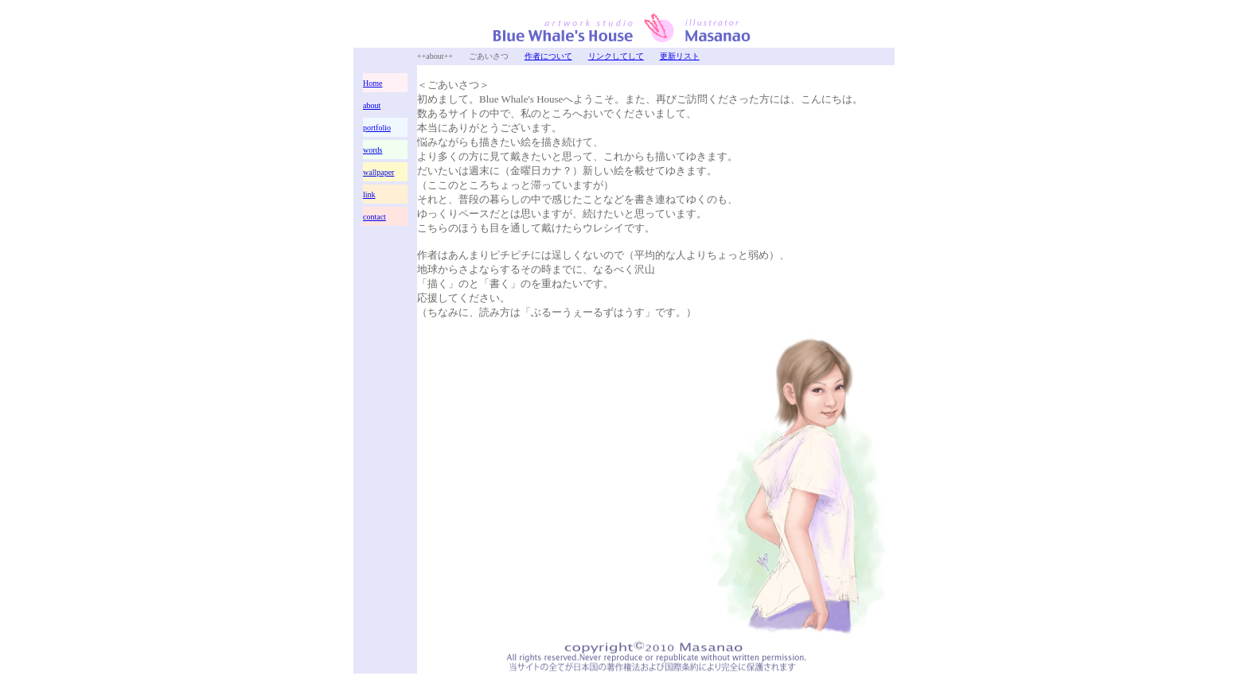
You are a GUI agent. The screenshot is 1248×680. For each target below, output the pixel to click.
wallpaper (378, 172)
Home (372, 83)
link (369, 194)
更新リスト (680, 56)
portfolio (377, 127)
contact (374, 216)
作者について (548, 56)
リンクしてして (616, 56)
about (371, 105)
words (372, 150)
